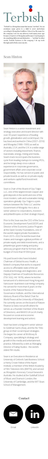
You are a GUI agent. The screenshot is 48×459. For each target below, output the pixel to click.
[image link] (13, 414)
